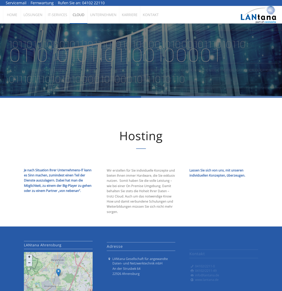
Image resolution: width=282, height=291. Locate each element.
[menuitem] (17, 3)
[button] (29, 276)
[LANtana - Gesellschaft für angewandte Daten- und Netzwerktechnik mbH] (258, 14)
